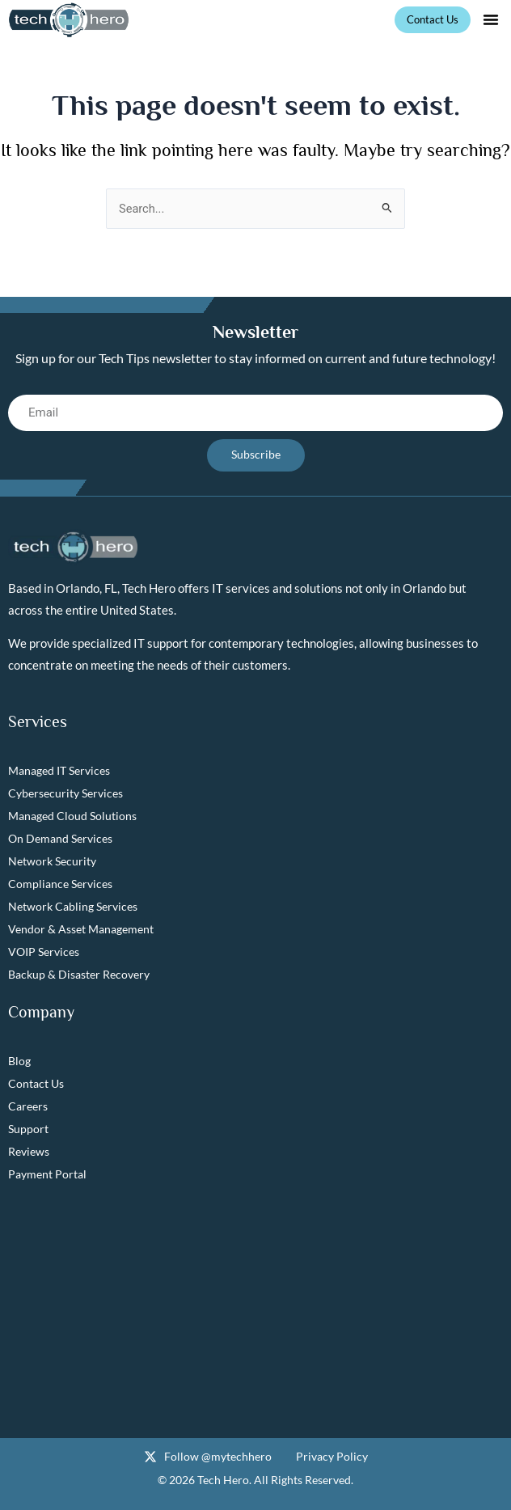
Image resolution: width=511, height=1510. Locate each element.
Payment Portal (47, 1174)
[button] (491, 19)
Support (28, 1129)
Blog (19, 1061)
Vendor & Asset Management (81, 929)
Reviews (28, 1151)
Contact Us (36, 1083)
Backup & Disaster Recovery (79, 974)
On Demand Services (60, 838)
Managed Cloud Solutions (72, 816)
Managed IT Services (59, 770)
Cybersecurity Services (65, 793)
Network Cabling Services (72, 906)
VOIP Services (43, 951)
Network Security (52, 861)
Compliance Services (60, 883)
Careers (28, 1106)
